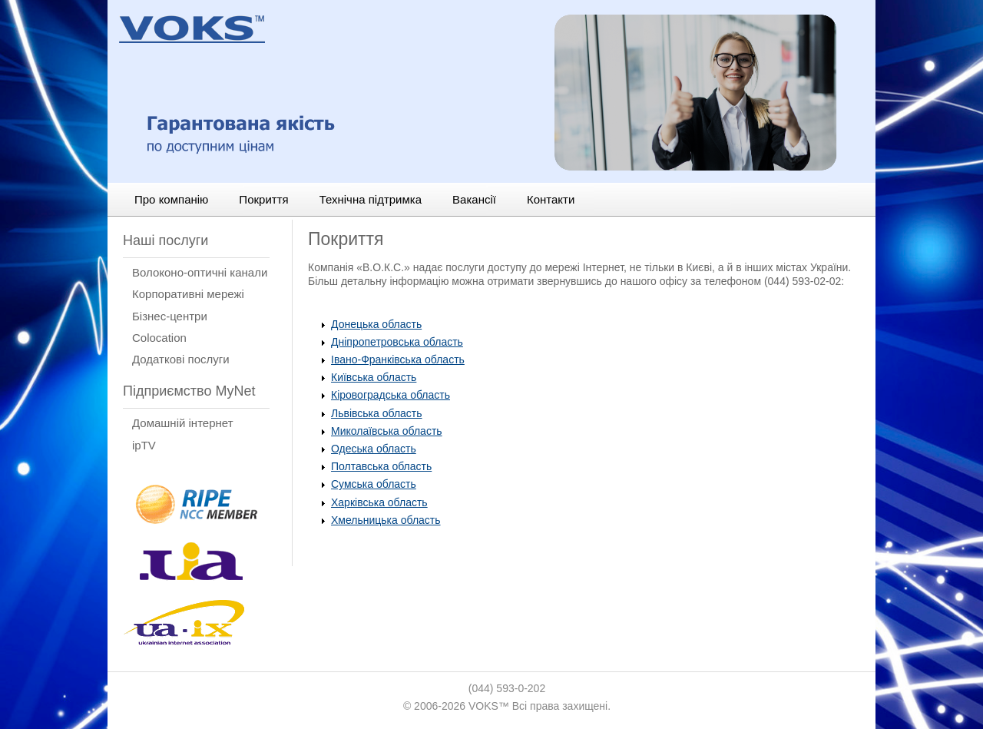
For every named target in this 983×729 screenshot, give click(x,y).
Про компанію (171, 199)
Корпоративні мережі (188, 293)
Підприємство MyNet (189, 391)
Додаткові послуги (181, 359)
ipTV (144, 445)
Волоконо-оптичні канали (199, 272)
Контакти (550, 199)
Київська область (373, 377)
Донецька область (376, 324)
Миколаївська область (386, 431)
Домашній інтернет (182, 422)
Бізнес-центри (169, 316)
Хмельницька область (386, 520)
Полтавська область (381, 466)
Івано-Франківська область (398, 359)
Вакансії (474, 199)
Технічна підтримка (370, 199)
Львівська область (376, 413)
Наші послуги (165, 240)
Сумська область (373, 484)
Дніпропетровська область (397, 342)
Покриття (263, 199)
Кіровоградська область (390, 395)
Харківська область (379, 502)
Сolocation (159, 337)
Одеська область (373, 448)
